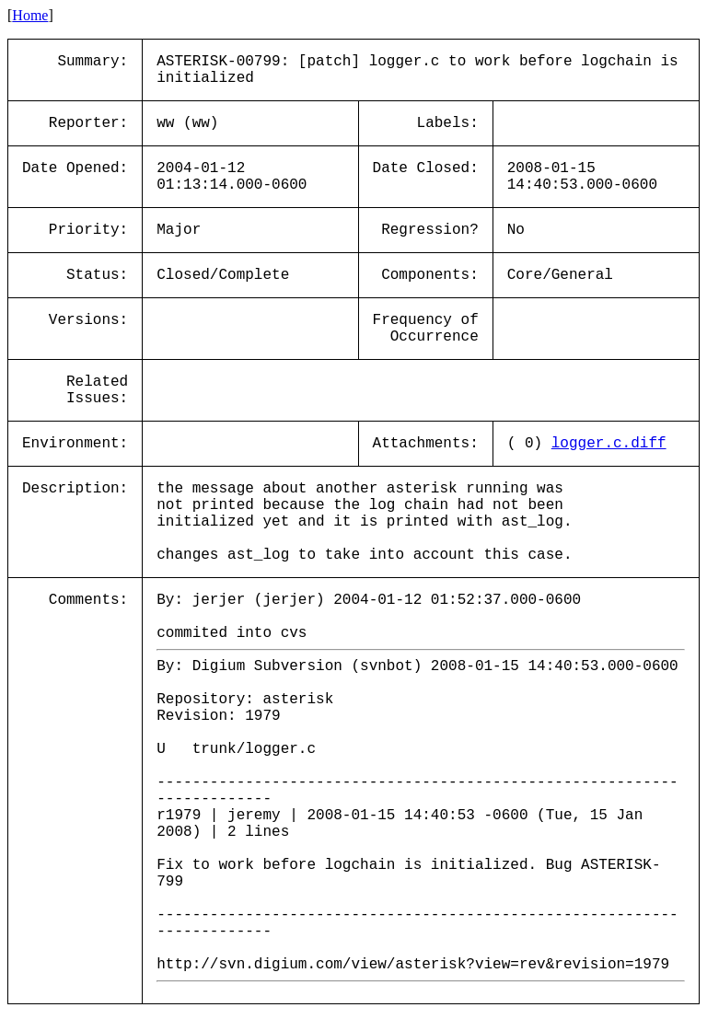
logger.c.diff (608, 443)
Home (30, 15)
